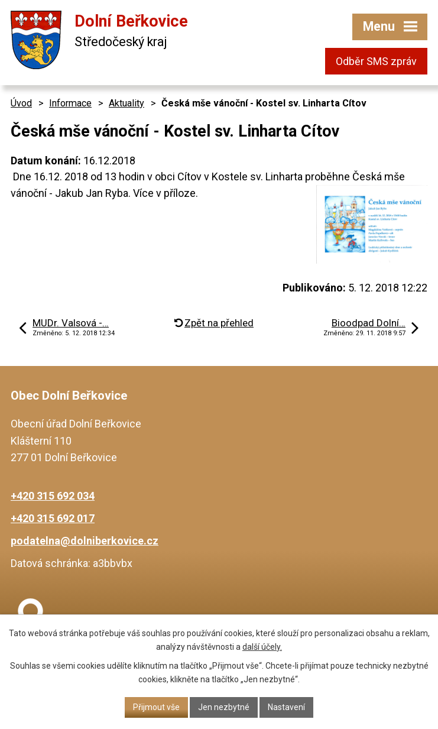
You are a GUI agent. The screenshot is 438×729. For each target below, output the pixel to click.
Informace (70, 103)
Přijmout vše (156, 707)
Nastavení (286, 707)
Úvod (21, 103)
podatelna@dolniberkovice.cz (84, 540)
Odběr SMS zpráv (376, 61)
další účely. (262, 647)
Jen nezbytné (223, 707)
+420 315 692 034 (53, 496)
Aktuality (126, 103)
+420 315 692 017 (53, 518)
